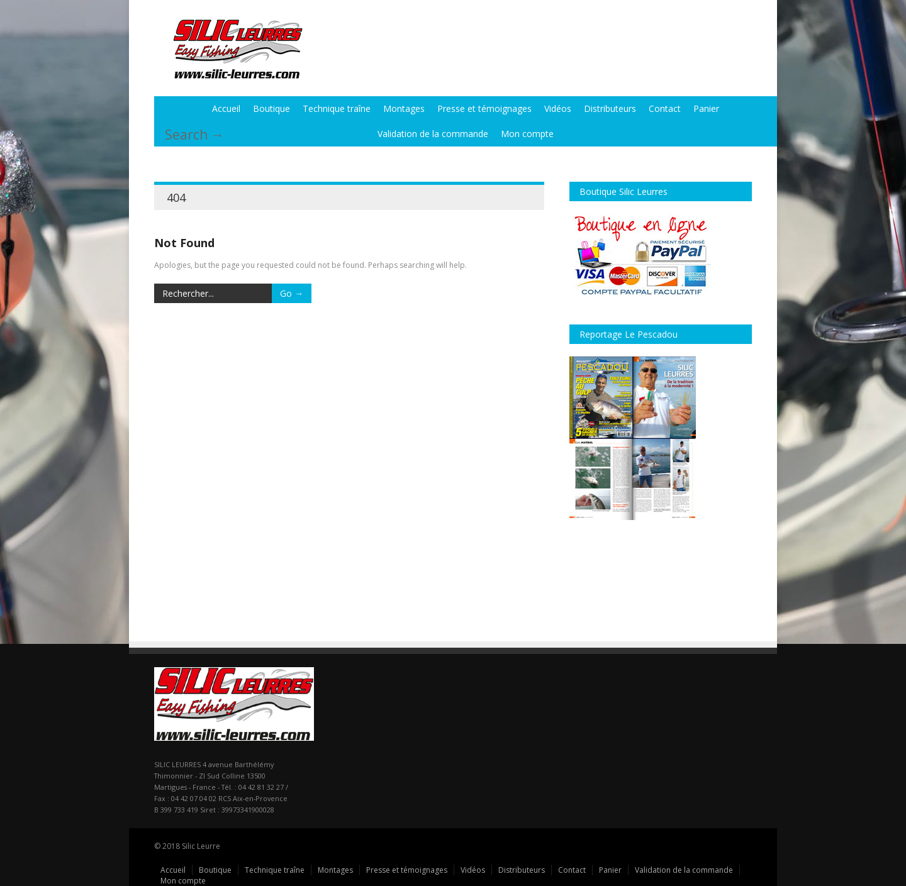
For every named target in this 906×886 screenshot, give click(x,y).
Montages (404, 108)
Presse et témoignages (484, 108)
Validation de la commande (433, 134)
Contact (665, 108)
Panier (706, 108)
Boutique (271, 108)
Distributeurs (610, 108)
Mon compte (527, 134)
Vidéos (557, 108)
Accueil (226, 108)
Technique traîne (337, 108)
